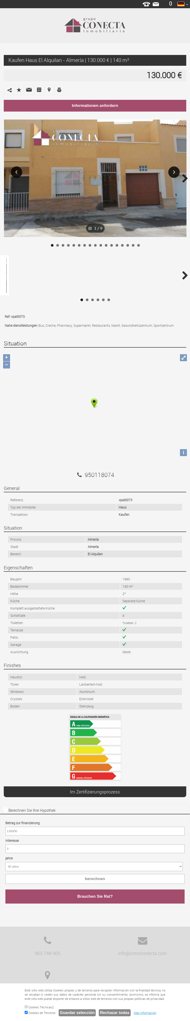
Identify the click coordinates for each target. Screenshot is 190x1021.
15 (127, 245)
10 (100, 245)
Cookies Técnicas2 (39, 1007)
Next (183, 178)
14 (122, 245)
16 (133, 245)
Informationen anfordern (95, 105)
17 (138, 245)
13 (117, 245)
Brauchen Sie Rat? (95, 896)
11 (106, 245)
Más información (145, 1013)
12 (111, 245)
